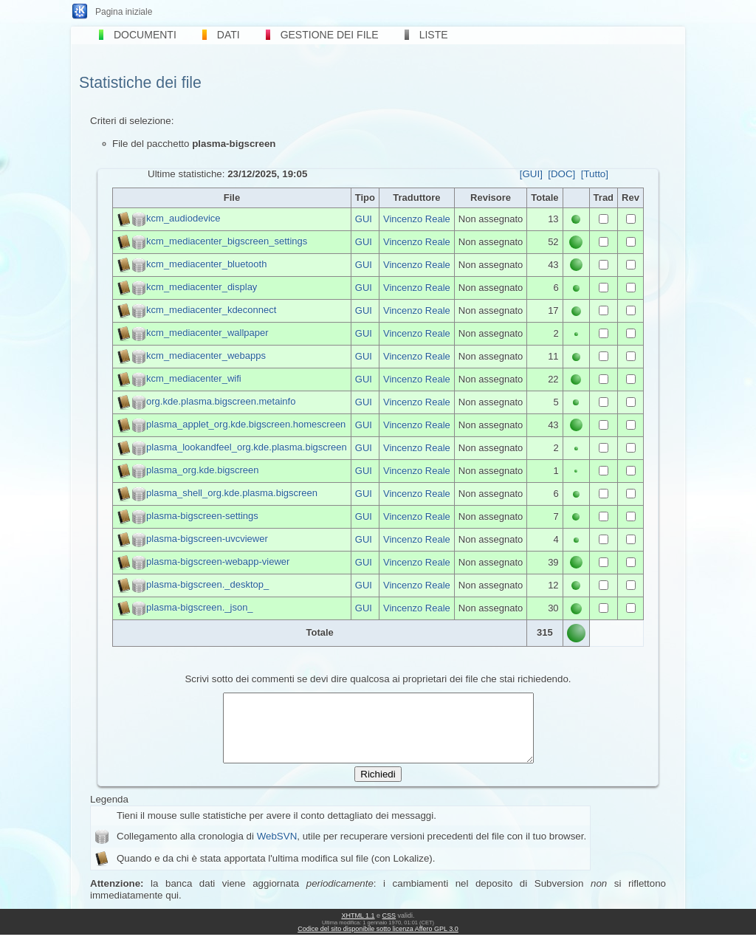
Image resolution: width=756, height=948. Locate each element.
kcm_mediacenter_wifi (193, 378)
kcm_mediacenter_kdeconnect (211, 309)
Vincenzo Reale (416, 218)
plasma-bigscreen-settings (202, 515)
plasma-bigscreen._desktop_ (207, 584)
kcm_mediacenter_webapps (206, 355)
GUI (363, 218)
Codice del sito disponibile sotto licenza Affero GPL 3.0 (378, 942)
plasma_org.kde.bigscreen (202, 469)
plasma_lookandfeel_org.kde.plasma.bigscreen (246, 447)
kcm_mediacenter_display (201, 286)
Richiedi (377, 787)
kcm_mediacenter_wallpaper (207, 332)
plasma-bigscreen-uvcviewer (207, 538)
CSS (389, 928)
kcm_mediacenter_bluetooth (206, 263)
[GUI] (531, 173)
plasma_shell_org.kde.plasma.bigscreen (231, 492)
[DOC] (561, 173)
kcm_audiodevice (183, 218)
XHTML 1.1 (357, 928)
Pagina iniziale (123, 12)
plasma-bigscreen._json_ (199, 607)
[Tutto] (594, 173)
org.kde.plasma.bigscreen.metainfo (220, 401)
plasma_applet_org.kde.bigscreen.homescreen (246, 424)
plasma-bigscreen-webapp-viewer (217, 561)
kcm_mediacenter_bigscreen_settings (226, 241)
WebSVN (277, 849)
